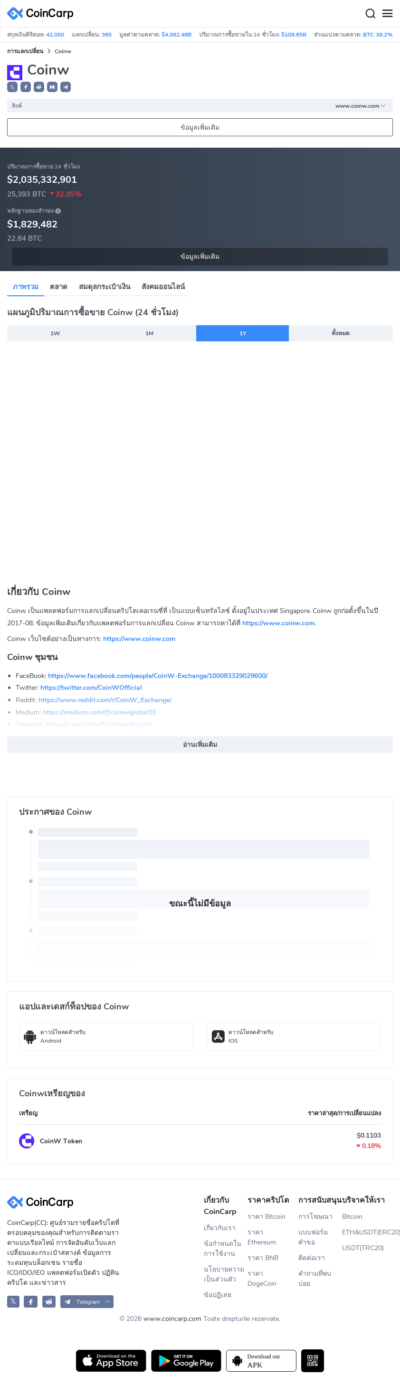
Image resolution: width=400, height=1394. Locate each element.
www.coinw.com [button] (360, 106)
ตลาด (58, 287)
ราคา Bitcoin (267, 1216)
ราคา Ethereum (262, 1237)
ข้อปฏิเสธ (218, 1295)
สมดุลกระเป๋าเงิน (104, 287)
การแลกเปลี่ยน (25, 51)
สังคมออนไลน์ (163, 287)
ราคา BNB (263, 1257)
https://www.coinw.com (278, 623)
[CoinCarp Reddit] (49, 1302)
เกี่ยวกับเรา (220, 1228)
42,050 (55, 34)
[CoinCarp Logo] (42, 13)
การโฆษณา (315, 1216)
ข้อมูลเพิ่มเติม (200, 127)
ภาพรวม (25, 287)
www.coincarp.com (172, 1318)
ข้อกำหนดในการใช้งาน (222, 1248)
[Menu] (387, 13)
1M (149, 333)
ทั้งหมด (341, 333)
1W (55, 333)
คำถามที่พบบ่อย (314, 1278)
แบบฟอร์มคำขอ (313, 1237)
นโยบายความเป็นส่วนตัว (224, 1274)
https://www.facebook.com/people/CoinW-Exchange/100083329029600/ (157, 675)
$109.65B (293, 34)
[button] (25, 87)
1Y (242, 333)
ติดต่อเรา (311, 1257)
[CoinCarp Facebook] (31, 1302)
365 (107, 34)
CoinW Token (61, 1141)
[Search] (370, 13)
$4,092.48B (176, 34)
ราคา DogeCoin (262, 1278)
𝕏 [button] (12, 87)
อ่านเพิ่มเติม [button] (200, 744)
